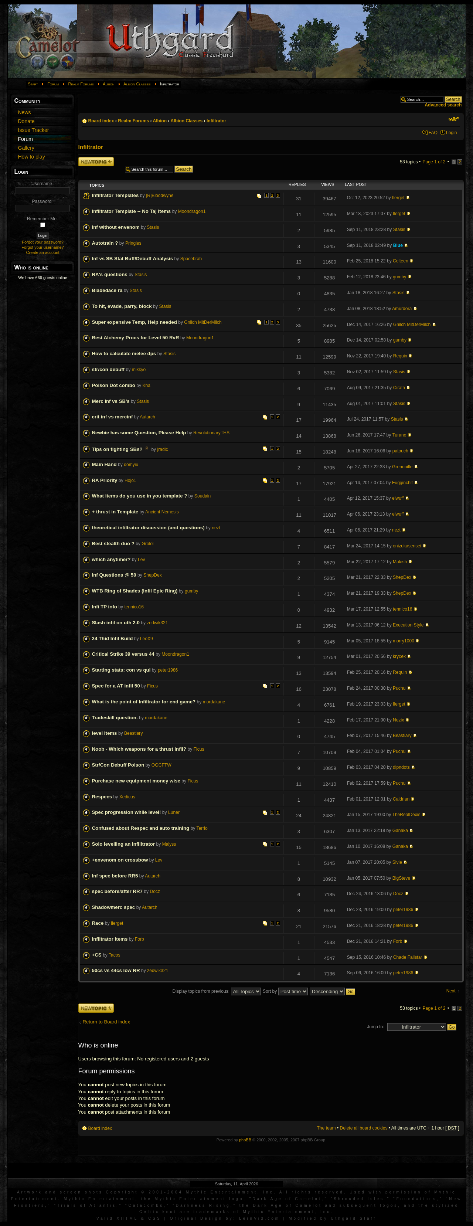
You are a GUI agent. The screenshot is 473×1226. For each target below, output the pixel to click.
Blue (398, 245)
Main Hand (104, 464)
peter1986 (168, 670)
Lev (141, 559)
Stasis (153, 227)
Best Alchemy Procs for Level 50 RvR (135, 337)
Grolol (147, 543)
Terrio (202, 828)
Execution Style (408, 625)
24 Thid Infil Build (112, 638)
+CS (97, 955)
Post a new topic (96, 161)
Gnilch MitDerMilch (202, 322)
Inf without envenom (116, 227)
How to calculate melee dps (124, 353)
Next (451, 991)
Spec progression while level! (126, 812)
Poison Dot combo (113, 385)
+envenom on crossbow (120, 860)
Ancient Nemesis (162, 511)
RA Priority (105, 480)
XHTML (127, 1218)
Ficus (152, 686)
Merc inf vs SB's (111, 401)
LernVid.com (259, 1218)
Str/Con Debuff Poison (118, 765)
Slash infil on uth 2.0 (116, 622)
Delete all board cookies (364, 1128)
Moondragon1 (192, 211)
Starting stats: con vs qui (121, 670)
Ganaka (400, 830)
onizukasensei (407, 546)
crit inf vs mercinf (112, 417)
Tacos (114, 955)
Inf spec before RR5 (115, 876)
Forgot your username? (42, 247)
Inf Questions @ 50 (114, 575)
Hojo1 (130, 480)
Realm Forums (80, 84)
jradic (162, 449)
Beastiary (133, 733)
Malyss (169, 844)
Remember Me (42, 218)
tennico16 (133, 606)
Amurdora (402, 308)
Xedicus (127, 796)
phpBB (245, 1140)
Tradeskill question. (115, 717)
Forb (139, 939)
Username (41, 183)
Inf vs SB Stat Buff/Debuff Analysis (132, 258)
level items (104, 733)
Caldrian (401, 799)
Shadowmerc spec (113, 907)
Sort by (285, 991)
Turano (399, 435)
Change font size (454, 119)
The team (326, 1128)
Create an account (42, 252)
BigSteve (401, 878)
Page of (434, 161)
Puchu (399, 688)
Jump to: (375, 1026)
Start (33, 84)
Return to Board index (106, 1022)
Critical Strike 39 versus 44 (123, 654)
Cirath (399, 387)
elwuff (398, 498)
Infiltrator (216, 120)
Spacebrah (191, 258)
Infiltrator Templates (115, 195)
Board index (101, 120)
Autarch (147, 417)
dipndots (401, 767)
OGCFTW (161, 765)
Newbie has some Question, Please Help (139, 432)
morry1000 (403, 640)
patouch (400, 451)
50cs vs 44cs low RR (116, 970)
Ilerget (398, 197)
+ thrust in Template (115, 511)
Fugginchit (402, 482)
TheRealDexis (406, 814)
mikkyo (139, 369)
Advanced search (443, 105)
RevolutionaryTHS (211, 432)
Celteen (400, 261)
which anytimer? (111, 559)
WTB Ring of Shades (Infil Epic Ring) (135, 591)
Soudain (202, 496)
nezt (216, 527)
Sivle (397, 862)
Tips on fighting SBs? (117, 449)
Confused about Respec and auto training (141, 828)
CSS (154, 1218)
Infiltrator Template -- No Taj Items (131, 211)
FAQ (433, 132)
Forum (53, 84)
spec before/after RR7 (117, 891)
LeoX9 (146, 638)
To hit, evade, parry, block (122, 306)
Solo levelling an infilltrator (123, 844)
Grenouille (402, 466)
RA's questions (109, 274)
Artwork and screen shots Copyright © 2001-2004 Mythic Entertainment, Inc (145, 1192)
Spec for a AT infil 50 (116, 686)
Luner (174, 812)
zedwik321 (157, 622)
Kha (146, 385)
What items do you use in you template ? (139, 496)
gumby (399, 276)
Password (41, 201)
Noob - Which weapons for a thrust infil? (139, 749)
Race (98, 923)
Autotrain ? (105, 243)
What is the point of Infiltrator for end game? (144, 701)
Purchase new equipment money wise (136, 781)
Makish (400, 561)
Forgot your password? (43, 242)
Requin (400, 356)
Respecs (102, 796)
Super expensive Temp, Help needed (134, 322)
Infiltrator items (110, 939)
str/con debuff (108, 369)
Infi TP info (104, 606)
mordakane (214, 701)
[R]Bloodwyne (160, 195)
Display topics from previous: (217, 991)
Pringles (133, 243)
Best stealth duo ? (113, 543)
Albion (108, 84)
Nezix (398, 720)
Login (451, 132)
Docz (155, 891)
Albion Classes (136, 84)
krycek (399, 656)
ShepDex (152, 575)
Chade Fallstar (407, 957)
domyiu (131, 464)
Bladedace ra (107, 290)
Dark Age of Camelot (286, 1199)
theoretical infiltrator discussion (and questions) (148, 527)
